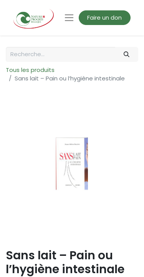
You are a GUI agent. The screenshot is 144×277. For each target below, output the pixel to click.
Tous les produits (30, 70)
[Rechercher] (126, 54)
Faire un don (104, 17)
